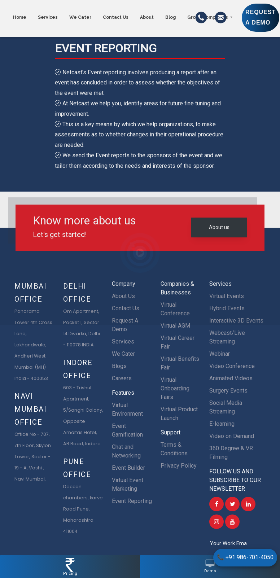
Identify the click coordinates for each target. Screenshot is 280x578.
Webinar (219, 353)
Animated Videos (231, 378)
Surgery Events (228, 390)
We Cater (123, 353)
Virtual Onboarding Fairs (175, 388)
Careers (122, 378)
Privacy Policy (179, 465)
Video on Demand (231, 436)
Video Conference (232, 366)
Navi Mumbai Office (30, 409)
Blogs (119, 366)
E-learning (222, 423)
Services (123, 341)
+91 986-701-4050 (245, 557)
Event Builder (128, 467)
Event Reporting (132, 501)
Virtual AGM (175, 325)
